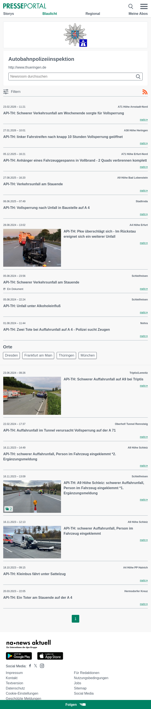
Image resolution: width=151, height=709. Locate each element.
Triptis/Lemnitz (139, 372)
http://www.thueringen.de (27, 67)
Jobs (77, 683)
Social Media (84, 693)
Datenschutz (15, 688)
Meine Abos (138, 13)
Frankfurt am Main (38, 355)
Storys (8, 13)
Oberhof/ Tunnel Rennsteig (131, 424)
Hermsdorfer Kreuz (136, 591)
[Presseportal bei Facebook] (28, 666)
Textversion (14, 683)
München (88, 355)
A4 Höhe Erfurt (139, 225)
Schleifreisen (140, 275)
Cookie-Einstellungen (22, 693)
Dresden (11, 355)
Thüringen (66, 355)
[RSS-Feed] (145, 92)
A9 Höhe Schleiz (138, 447)
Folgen (75, 704)
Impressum (14, 673)
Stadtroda (142, 201)
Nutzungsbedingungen (91, 678)
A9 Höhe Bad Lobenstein (132, 177)
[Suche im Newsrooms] (75, 76)
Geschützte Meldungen (23, 698)
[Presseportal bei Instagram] (40, 665)
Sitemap (80, 688)
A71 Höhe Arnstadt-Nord (133, 106)
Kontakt (11, 678)
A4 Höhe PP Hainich (135, 567)
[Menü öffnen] (144, 6)
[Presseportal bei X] (34, 666)
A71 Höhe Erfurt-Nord (134, 154)
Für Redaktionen (86, 673)
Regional (92, 13)
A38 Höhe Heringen (136, 130)
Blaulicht (50, 13)
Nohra (144, 323)
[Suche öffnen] (131, 6)
